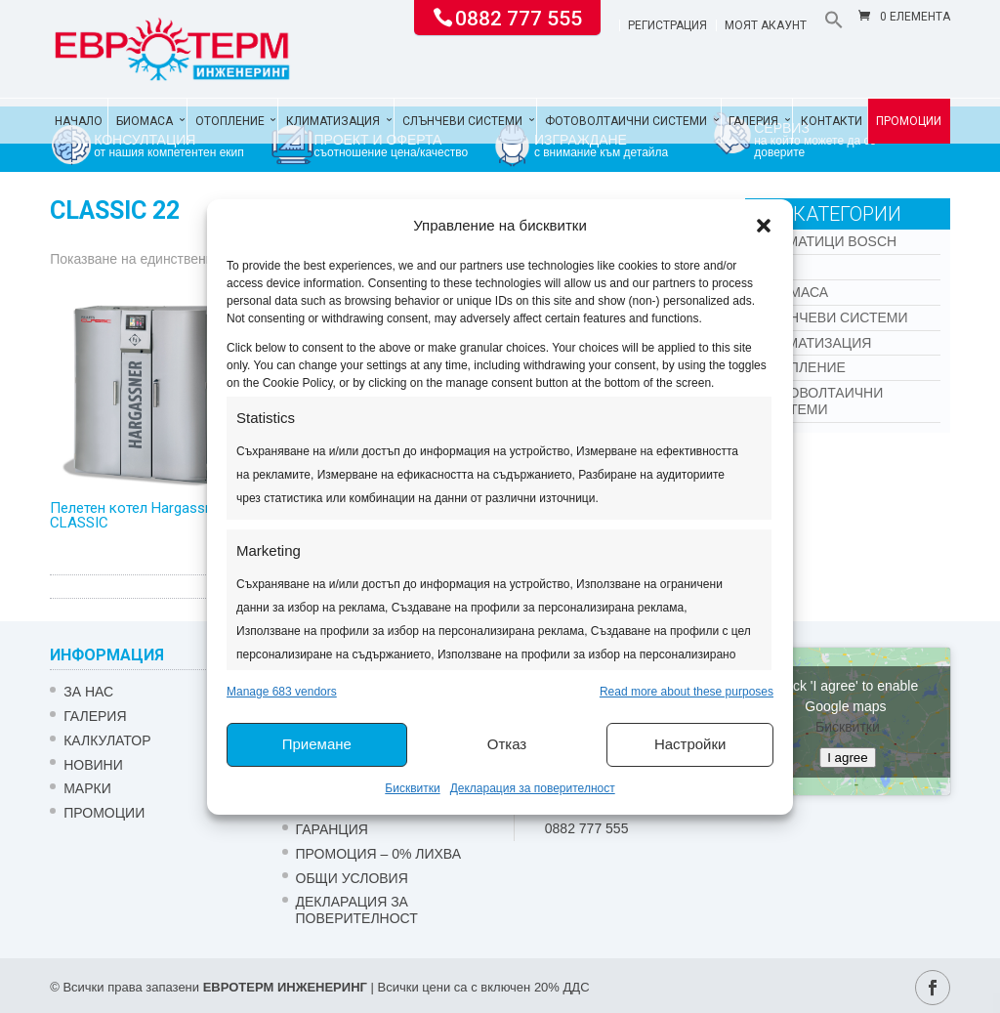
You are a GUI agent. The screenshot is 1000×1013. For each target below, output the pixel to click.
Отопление (230, 121)
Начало (79, 121)
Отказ (506, 744)
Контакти (831, 121)
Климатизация (333, 121)
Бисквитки (412, 788)
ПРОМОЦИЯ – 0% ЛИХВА (379, 854)
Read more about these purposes (686, 691)
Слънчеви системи (462, 121)
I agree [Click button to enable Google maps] (847, 757)
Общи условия (352, 878)
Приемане (317, 744)
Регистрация (667, 26)
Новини (93, 765)
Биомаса (144, 121)
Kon (774, 266)
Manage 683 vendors (282, 691)
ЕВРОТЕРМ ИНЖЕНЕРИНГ (285, 987)
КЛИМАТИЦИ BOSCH (828, 241)
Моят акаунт (766, 26)
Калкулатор (106, 740)
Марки (87, 788)
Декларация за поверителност (532, 788)
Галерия (753, 121)
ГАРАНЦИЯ (332, 829)
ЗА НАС (88, 691)
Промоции (908, 121)
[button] (763, 225)
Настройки (690, 744)
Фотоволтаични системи (626, 121)
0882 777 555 (518, 16)
